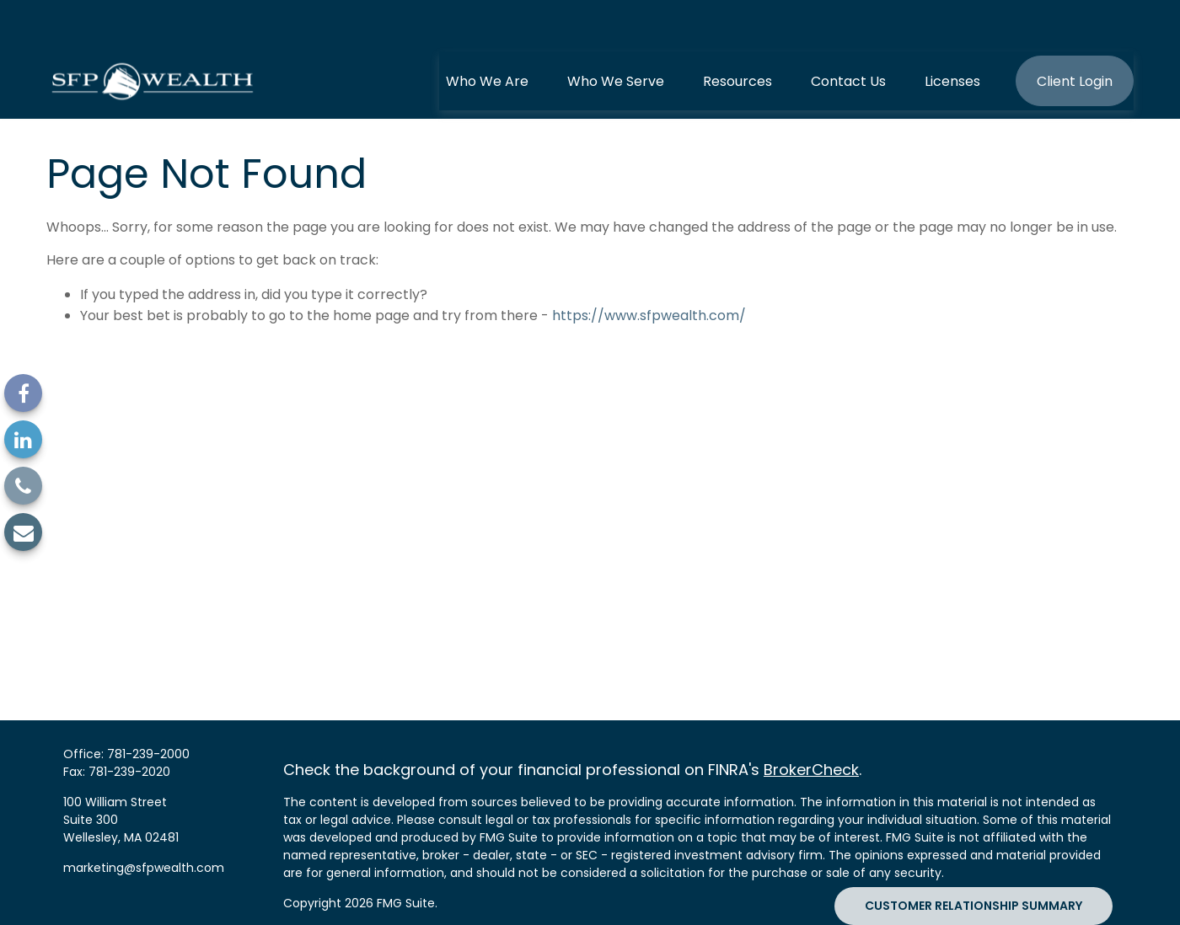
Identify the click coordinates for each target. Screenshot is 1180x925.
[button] (487, 38)
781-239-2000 (148, 711)
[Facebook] (23, 393)
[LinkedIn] (23, 439)
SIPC (295, 908)
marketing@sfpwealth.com (143, 824)
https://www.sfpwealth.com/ (649, 272)
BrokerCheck (811, 726)
